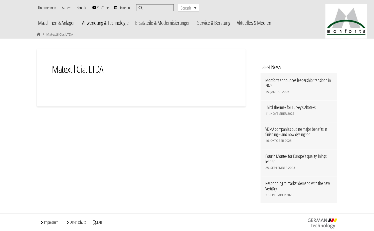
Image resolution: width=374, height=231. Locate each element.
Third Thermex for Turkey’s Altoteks (290, 107)
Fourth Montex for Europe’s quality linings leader (296, 159)
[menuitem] (188, 8)
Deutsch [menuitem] (185, 8)
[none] (188, 8)
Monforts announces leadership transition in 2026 (298, 83)
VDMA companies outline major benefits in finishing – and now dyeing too (296, 132)
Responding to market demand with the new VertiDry (297, 186)
